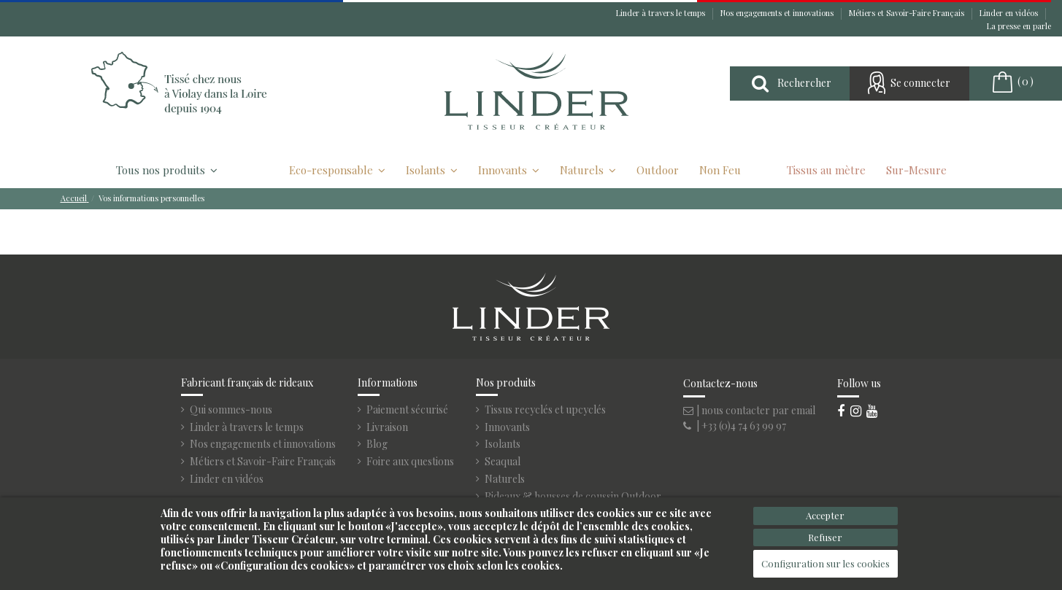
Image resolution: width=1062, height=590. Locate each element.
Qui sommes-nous (231, 409)
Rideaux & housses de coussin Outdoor (573, 496)
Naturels (505, 479)
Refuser (825, 537)
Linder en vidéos (1010, 12)
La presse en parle (1019, 25)
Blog (377, 444)
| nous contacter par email (749, 410)
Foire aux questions (410, 461)
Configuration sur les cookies (825, 563)
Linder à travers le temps (661, 12)
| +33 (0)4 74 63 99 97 (734, 425)
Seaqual (502, 461)
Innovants (507, 427)
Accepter (825, 515)
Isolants (502, 444)
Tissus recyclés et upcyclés (545, 409)
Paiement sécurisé (407, 409)
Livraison (387, 427)
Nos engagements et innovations (778, 12)
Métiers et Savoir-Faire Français (907, 12)
